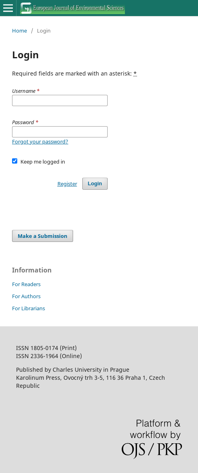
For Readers (26, 284)
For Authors (26, 296)
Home (19, 30)
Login (95, 183)
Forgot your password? (40, 141)
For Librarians (28, 308)
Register (67, 183)
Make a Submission (42, 236)
